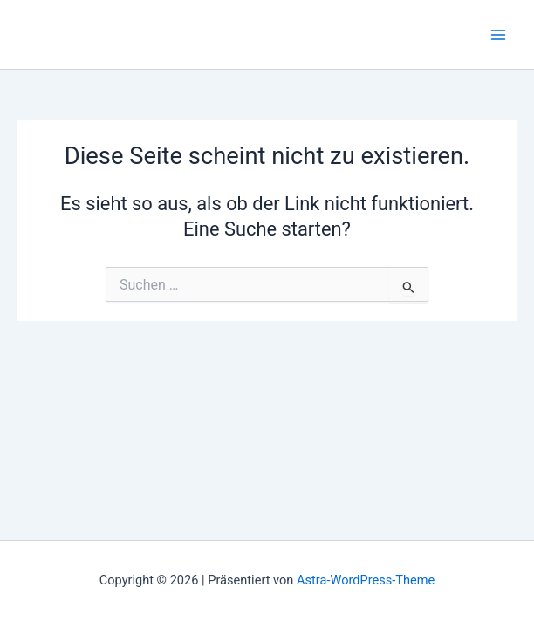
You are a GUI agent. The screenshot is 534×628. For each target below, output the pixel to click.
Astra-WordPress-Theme (366, 580)
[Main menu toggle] (498, 35)
